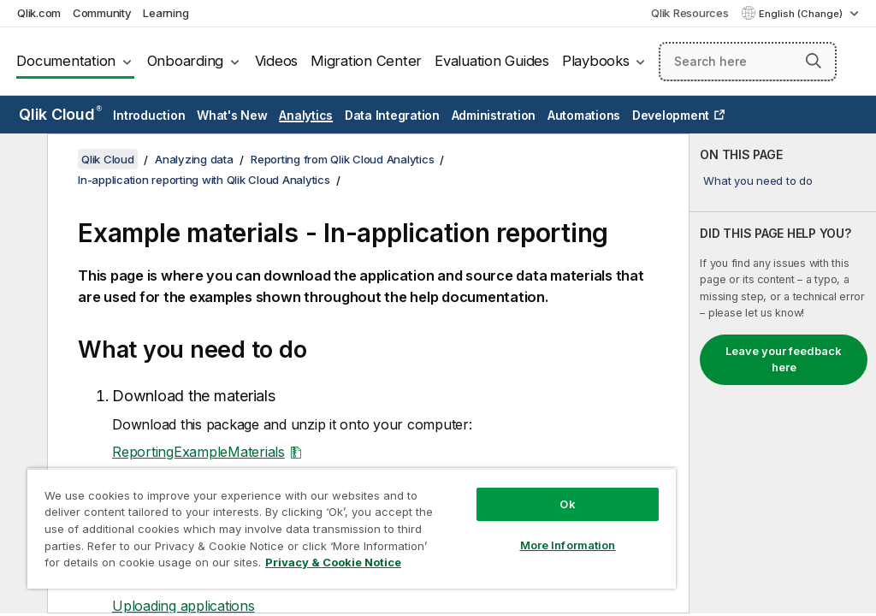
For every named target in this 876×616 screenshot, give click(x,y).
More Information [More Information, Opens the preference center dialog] (568, 545)
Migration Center (366, 60)
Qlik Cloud (60, 114)
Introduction (149, 115)
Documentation (65, 60)
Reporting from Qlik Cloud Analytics (342, 159)
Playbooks (596, 60)
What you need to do (757, 180)
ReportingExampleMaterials (198, 451)
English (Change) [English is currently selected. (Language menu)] (802, 14)
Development (670, 115)
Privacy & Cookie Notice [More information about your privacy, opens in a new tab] (333, 562)
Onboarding (185, 60)
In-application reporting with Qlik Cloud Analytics (204, 180)
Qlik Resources (690, 13)
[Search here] (747, 62)
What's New (232, 115)
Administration (494, 115)
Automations (584, 115)
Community (102, 13)
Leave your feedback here (783, 359)
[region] (351, 528)
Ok (567, 504)
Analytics (306, 115)
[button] (813, 60)
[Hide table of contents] (21, 160)
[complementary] (783, 373)
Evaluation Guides (492, 60)
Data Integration (392, 115)
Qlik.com (39, 13)
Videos (277, 60)
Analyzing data (194, 159)
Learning (165, 13)
